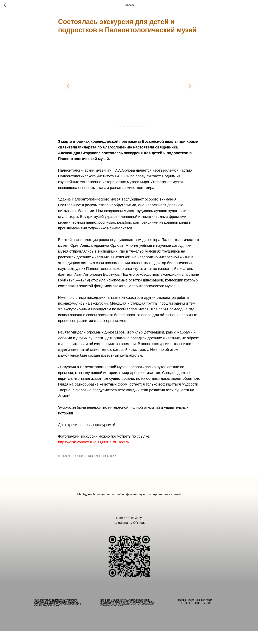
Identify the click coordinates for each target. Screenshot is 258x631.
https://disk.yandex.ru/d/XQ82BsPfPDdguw (93, 442)
